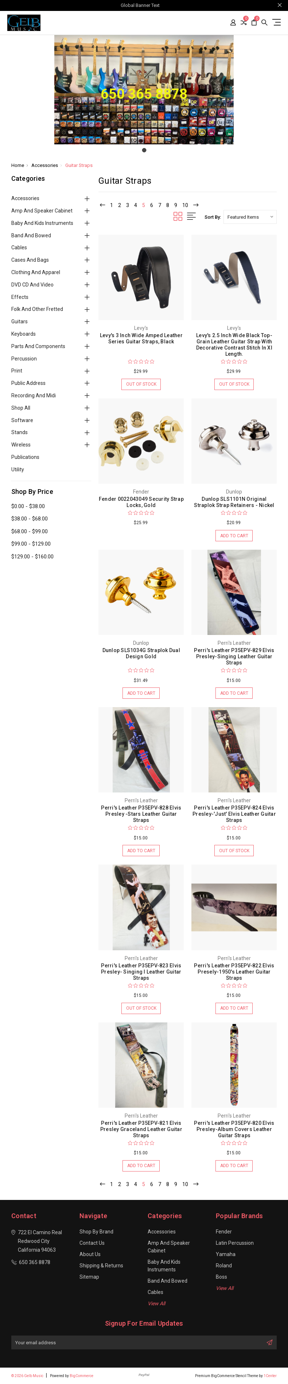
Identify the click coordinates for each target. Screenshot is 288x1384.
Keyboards (23, 334)
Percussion (24, 359)
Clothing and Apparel (35, 272)
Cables (19, 247)
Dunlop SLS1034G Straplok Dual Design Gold (141, 653)
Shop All (20, 408)
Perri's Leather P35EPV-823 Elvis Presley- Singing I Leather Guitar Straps (141, 972)
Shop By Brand (96, 1232)
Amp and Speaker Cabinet (42, 211)
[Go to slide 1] (144, 150)
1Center (270, 1376)
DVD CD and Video (32, 285)
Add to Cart (234, 536)
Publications (25, 457)
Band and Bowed (31, 235)
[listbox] (250, 217)
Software (22, 420)
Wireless (21, 445)
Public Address (28, 383)
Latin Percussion (235, 1243)
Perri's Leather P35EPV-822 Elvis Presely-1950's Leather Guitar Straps (234, 972)
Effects (19, 297)
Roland (224, 1265)
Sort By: (213, 217)
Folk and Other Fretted (37, 309)
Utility (17, 469)
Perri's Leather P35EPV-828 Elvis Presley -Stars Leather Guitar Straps (141, 814)
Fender (224, 1232)
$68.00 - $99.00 (29, 531)
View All (156, 1303)
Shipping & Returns (101, 1265)
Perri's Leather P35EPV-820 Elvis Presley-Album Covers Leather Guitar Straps (234, 1129)
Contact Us (92, 1243)
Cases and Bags (30, 260)
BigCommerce (81, 1376)
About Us (90, 1254)
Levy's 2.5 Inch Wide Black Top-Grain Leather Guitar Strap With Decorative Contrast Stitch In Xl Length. (234, 344)
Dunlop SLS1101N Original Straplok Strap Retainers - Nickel (234, 502)
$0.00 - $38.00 (28, 506)
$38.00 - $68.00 (29, 518)
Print (16, 371)
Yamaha (226, 1254)
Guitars (19, 321)
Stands (19, 432)
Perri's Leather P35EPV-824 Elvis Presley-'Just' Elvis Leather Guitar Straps (234, 814)
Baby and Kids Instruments (42, 223)
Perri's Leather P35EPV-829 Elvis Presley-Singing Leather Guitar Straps (234, 656)
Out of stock (141, 384)
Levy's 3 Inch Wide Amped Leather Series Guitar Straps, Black (141, 338)
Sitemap (89, 1277)
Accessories (25, 198)
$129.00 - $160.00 (32, 556)
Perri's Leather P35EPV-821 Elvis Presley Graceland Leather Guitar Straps (141, 1129)
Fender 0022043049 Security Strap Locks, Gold (141, 502)
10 (185, 205)
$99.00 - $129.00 (31, 544)
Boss (221, 1277)
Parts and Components (38, 346)
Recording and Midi (33, 395)
